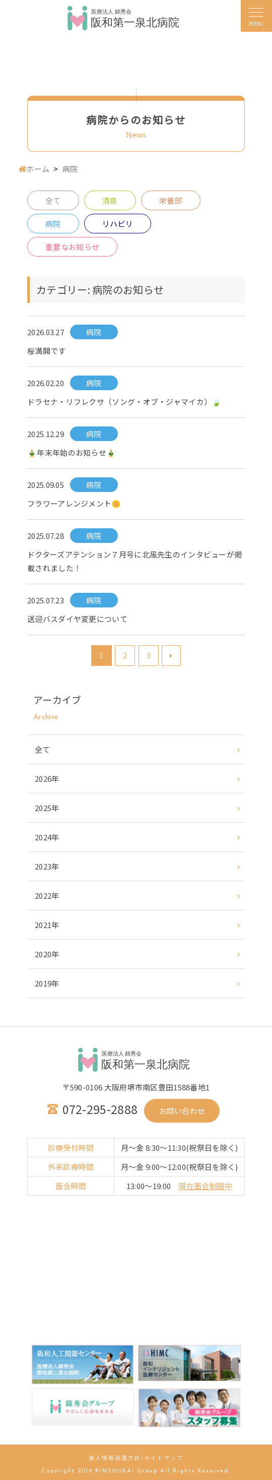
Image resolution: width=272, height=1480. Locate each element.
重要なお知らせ (72, 246)
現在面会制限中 (205, 1186)
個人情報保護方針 (115, 1458)
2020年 (47, 954)
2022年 (47, 895)
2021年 (47, 924)
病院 (53, 223)
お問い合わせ (182, 1110)
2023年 (47, 866)
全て (53, 200)
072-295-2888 (100, 1109)
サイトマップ (163, 1458)
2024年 (47, 837)
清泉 (110, 200)
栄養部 (170, 200)
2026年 (47, 778)
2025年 (47, 808)
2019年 (47, 983)
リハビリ (117, 223)
